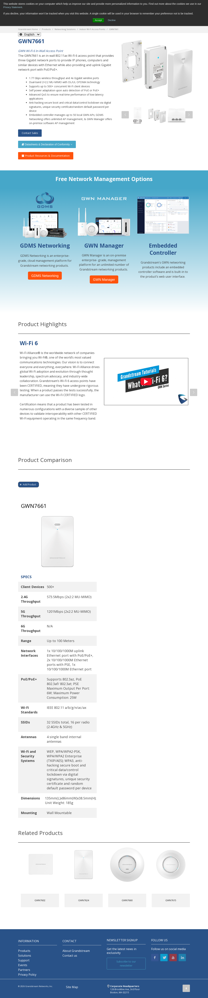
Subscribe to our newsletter (126, 963)
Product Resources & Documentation (46, 155)
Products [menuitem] (24, 951)
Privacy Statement (13, 7)
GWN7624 (83, 900)
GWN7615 (170, 900)
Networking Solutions (65, 29)
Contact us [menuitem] (70, 956)
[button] (125, 114)
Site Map (72, 987)
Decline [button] (112, 20)
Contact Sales (30, 133)
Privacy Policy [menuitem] (27, 975)
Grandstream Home (28, 29)
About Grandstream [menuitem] (76, 951)
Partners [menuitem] (24, 970)
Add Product (29, 484)
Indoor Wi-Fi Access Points (92, 29)
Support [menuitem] (23, 960)
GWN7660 (127, 900)
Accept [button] (98, 20)
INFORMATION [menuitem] (28, 941)
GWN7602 (40, 900)
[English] (29, 34)
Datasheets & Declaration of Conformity (47, 144)
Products (46, 29)
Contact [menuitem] (70, 941)
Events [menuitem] (22, 965)
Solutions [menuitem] (24, 956)
